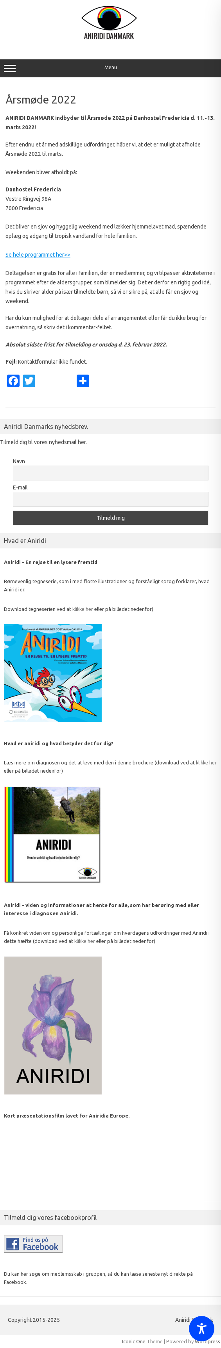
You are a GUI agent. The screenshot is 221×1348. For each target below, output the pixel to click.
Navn (19, 461)
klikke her (82, 609)
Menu (110, 68)
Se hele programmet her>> (37, 255)
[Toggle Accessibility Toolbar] (201, 1328)
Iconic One (134, 1341)
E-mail (20, 487)
